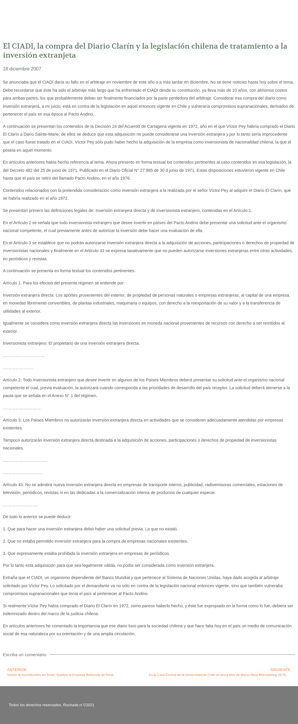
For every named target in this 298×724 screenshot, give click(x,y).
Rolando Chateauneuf (52, 13)
